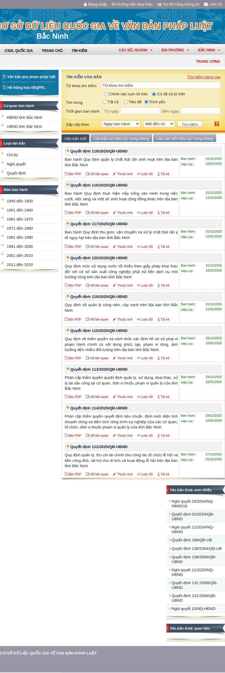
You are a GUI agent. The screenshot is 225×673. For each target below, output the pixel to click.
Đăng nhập (95, 4)
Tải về (165, 174)
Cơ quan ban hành (19, 106)
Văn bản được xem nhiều (191, 490)
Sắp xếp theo (77, 124)
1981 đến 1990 (20, 237)
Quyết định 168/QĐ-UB (192, 540)
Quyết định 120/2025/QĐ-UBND (98, 258)
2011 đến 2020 (20, 264)
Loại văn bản (14, 143)
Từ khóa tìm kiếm (81, 86)
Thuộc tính (125, 174)
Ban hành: (188, 158)
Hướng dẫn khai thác (132, 4)
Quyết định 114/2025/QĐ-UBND (98, 408)
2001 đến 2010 (20, 255)
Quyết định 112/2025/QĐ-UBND (98, 447)
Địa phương (175, 50)
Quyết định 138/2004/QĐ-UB (197, 548)
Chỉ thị (12, 155)
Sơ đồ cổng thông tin (178, 4)
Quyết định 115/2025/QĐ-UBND (98, 330)
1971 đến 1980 (20, 228)
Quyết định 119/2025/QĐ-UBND (98, 296)
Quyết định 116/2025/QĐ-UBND (98, 185)
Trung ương (208, 62)
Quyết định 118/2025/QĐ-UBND (98, 151)
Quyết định (16, 173)
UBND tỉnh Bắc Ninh (24, 126)
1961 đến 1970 (20, 219)
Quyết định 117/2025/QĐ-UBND (98, 224)
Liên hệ (213, 4)
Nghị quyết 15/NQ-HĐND (194, 608)
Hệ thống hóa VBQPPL (26, 88)
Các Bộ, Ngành (135, 50)
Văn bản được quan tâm (190, 628)
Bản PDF (74, 174)
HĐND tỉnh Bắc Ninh (24, 117)
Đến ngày (170, 111)
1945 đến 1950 (20, 201)
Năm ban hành (16, 190)
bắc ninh (209, 50)
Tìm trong (74, 102)
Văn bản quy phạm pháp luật (31, 77)
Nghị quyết (16, 164)
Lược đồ (147, 174)
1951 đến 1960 (20, 210)
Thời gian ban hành (83, 111)
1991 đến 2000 (20, 246)
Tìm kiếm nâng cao (204, 77)
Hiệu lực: (187, 164)
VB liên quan (99, 174)
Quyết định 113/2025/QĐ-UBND (98, 369)
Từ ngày (111, 111)
